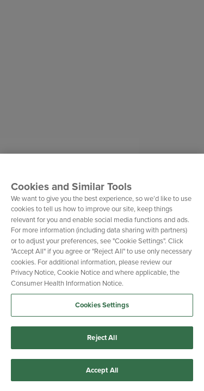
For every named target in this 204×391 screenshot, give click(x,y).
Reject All (101, 338)
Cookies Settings (102, 306)
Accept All (102, 370)
